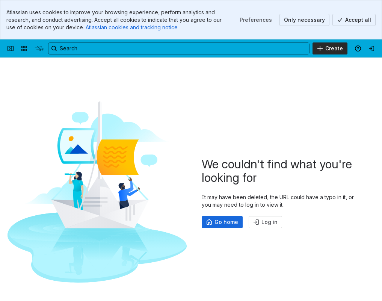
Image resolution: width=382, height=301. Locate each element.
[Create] (330, 48)
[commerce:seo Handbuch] (39, 48)
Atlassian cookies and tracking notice (132, 27)
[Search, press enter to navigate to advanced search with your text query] (179, 48)
